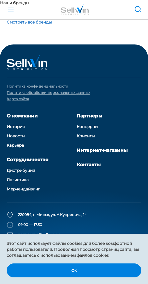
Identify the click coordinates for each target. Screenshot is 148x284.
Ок (74, 270)
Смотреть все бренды (29, 22)
